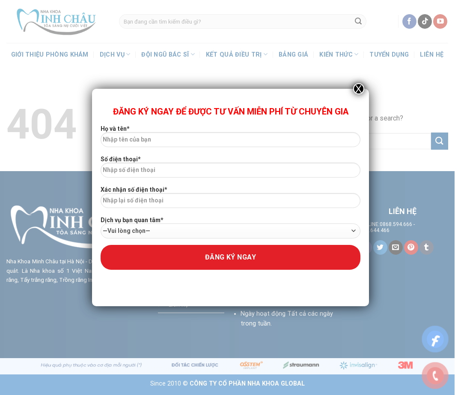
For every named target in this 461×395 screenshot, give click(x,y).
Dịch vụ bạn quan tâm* (230, 227)
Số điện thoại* (230, 170)
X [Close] (358, 88)
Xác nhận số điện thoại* (230, 200)
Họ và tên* (230, 139)
